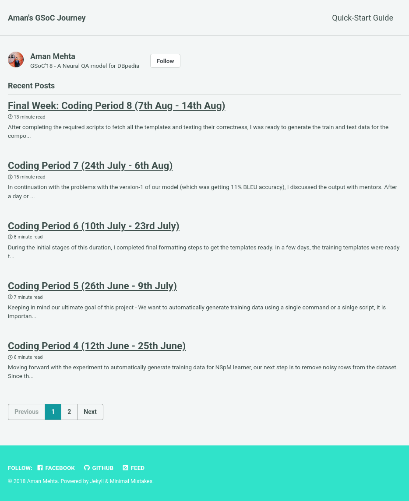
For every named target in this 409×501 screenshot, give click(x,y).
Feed (133, 467)
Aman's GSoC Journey (47, 17)
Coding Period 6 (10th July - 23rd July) (94, 225)
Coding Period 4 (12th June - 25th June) (97, 345)
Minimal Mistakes (131, 481)
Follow (165, 60)
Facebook (55, 467)
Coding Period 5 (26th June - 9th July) (92, 285)
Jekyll (97, 481)
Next (90, 411)
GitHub (98, 467)
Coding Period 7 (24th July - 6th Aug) (90, 165)
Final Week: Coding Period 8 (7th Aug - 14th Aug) (116, 105)
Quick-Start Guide (362, 17)
